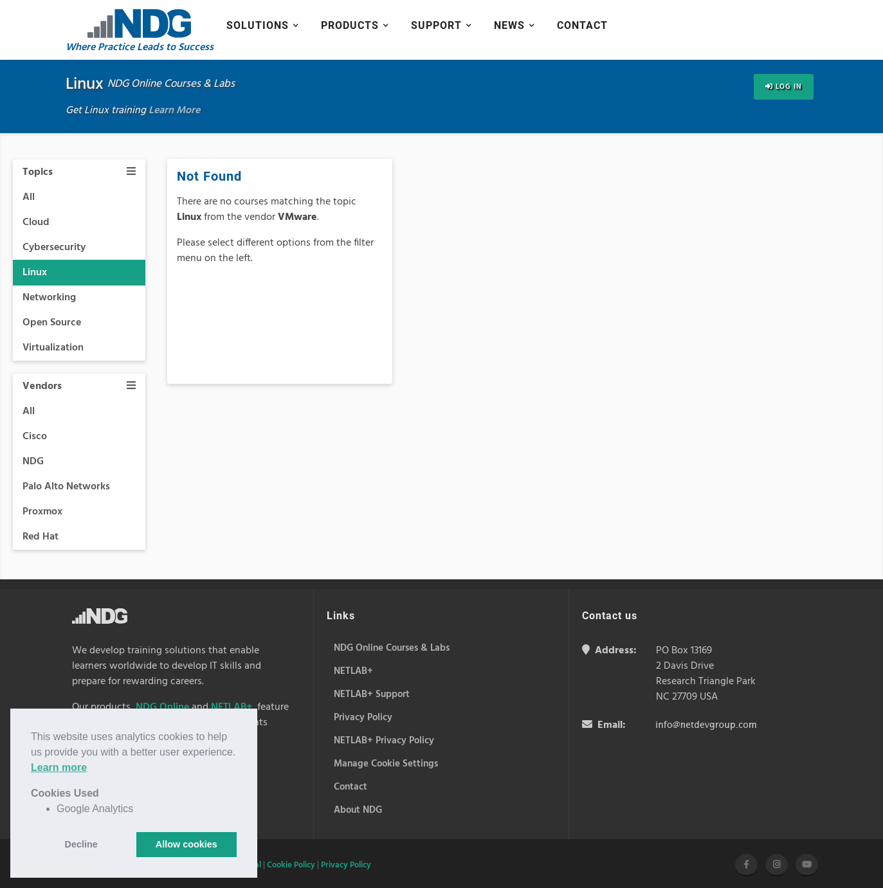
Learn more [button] (59, 767)
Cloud (36, 222)
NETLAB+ (231, 707)
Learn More (174, 110)
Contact (582, 25)
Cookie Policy (291, 865)
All (29, 197)
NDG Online (162, 707)
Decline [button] (81, 844)
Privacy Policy (346, 865)
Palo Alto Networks (66, 486)
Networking (49, 297)
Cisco (35, 436)
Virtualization (53, 348)
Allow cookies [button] (186, 844)
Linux (35, 272)
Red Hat (41, 537)
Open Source (52, 322)
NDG (33, 461)
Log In (783, 87)
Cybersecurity (54, 247)
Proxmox (42, 511)
